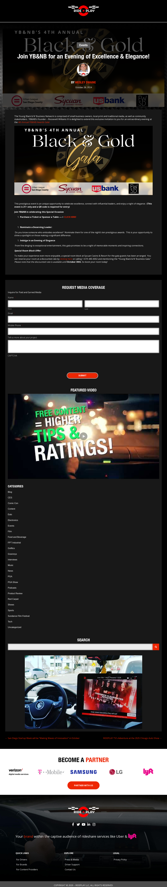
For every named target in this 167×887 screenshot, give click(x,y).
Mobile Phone (15, 323)
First (9, 307)
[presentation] (27, 361)
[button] (83, 434)
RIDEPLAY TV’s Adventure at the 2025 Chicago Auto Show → (132, 735)
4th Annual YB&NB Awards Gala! (33, 121)
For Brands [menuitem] (21, 862)
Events (83, 44)
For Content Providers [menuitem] (27, 867)
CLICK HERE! (70, 216)
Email (11, 312)
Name (12, 297)
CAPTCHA (12, 353)
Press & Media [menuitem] (72, 857)
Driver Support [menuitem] (72, 862)
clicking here (66, 258)
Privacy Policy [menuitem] (120, 857)
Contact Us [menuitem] (70, 867)
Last (86, 307)
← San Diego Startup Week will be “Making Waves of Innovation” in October (42, 735)
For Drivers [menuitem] (21, 857)
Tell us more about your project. (22, 335)
